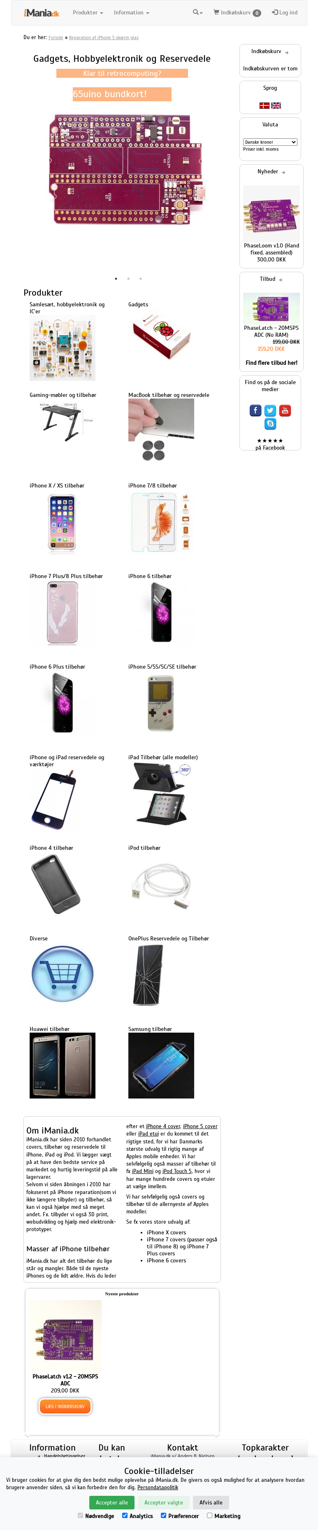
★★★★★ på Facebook (270, 444)
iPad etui (148, 1134)
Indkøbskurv (237, 13)
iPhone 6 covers (166, 1260)
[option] (122, 170)
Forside (56, 37)
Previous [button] (17, 170)
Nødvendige (96, 1516)
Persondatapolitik (157, 1487)
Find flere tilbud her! (271, 362)
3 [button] (141, 279)
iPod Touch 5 (177, 1171)
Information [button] (131, 12)
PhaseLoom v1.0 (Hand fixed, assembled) (271, 249)
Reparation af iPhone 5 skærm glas (104, 37)
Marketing (223, 1516)
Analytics (137, 1516)
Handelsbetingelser (64, 1456)
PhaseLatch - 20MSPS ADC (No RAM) (271, 331)
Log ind (284, 12)
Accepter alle (112, 1502)
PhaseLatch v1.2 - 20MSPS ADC (65, 1380)
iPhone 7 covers (166, 1239)
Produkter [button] (88, 12)
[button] (198, 13)
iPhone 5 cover (200, 1126)
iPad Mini (142, 1171)
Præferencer (180, 1516)
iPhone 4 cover (163, 1126)
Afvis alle (211, 1502)
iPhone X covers (166, 1232)
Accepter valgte (163, 1502)
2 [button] (128, 279)
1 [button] (116, 279)
